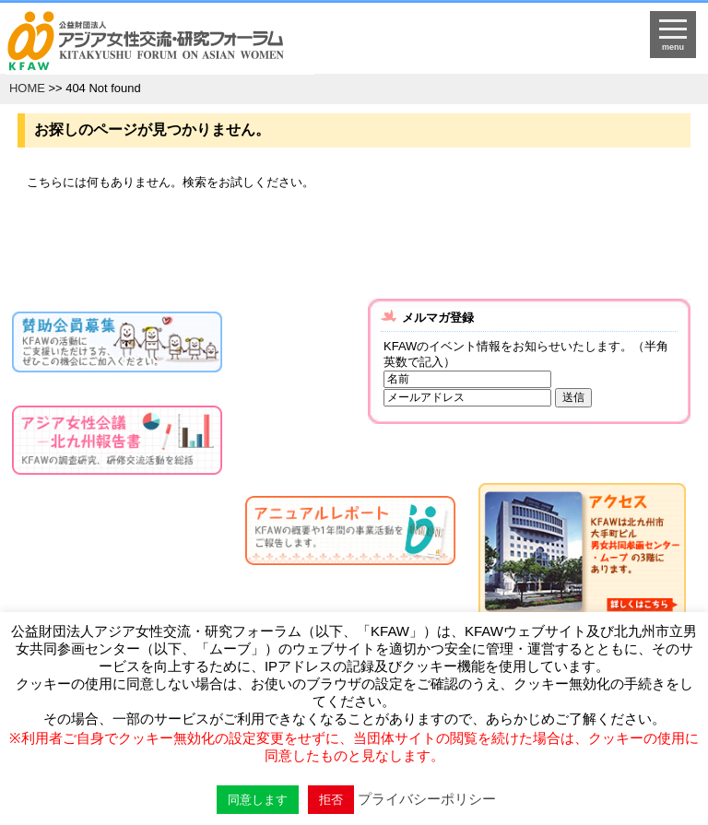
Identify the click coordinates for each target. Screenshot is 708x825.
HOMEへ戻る (271, 42)
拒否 (331, 800)
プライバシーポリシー (427, 799)
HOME (27, 88)
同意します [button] (258, 800)
